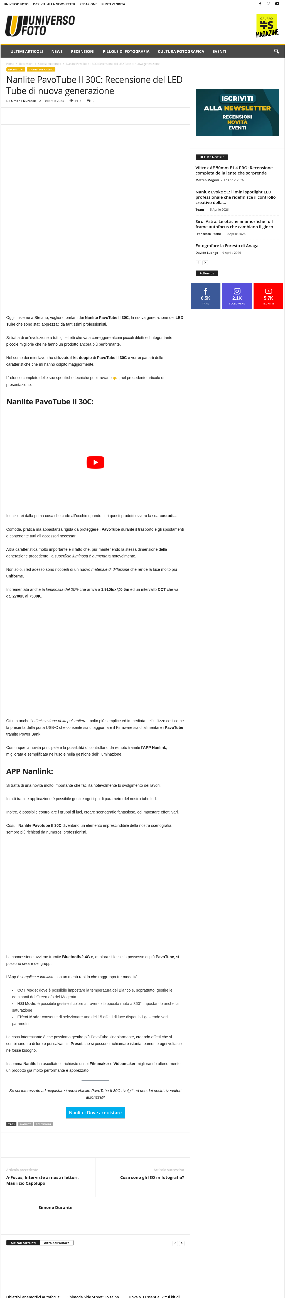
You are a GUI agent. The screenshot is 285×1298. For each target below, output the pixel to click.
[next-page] (182, 1166)
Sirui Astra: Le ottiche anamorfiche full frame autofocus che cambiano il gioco (234, 223)
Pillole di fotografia (126, 51)
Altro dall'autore (56, 1165)
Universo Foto (16, 4)
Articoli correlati (23, 1165)
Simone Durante (23, 101)
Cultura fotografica (181, 51)
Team (200, 209)
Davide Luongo (207, 252)
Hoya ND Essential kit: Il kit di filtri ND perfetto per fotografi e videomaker (156, 1224)
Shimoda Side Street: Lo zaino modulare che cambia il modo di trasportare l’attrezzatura (93, 1224)
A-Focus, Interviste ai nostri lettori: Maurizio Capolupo (42, 1102)
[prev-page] (175, 1166)
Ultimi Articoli (27, 51)
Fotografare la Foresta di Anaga (227, 245)
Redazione (88, 4)
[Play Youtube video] (95, 385)
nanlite (25, 1047)
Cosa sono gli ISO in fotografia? (152, 1100)
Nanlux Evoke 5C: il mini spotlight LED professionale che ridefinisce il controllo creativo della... (236, 197)
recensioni (43, 1047)
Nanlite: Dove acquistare (95, 1035)
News (56, 51)
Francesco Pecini (208, 234)
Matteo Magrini (207, 180)
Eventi (219, 51)
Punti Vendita (113, 4)
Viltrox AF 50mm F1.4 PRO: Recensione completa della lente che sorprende (234, 170)
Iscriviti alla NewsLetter (54, 4)
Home (10, 64)
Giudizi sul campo (49, 64)
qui (116, 300)
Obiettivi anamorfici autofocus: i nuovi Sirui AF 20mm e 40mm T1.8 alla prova (33, 1224)
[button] (276, 51)
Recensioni (83, 51)
